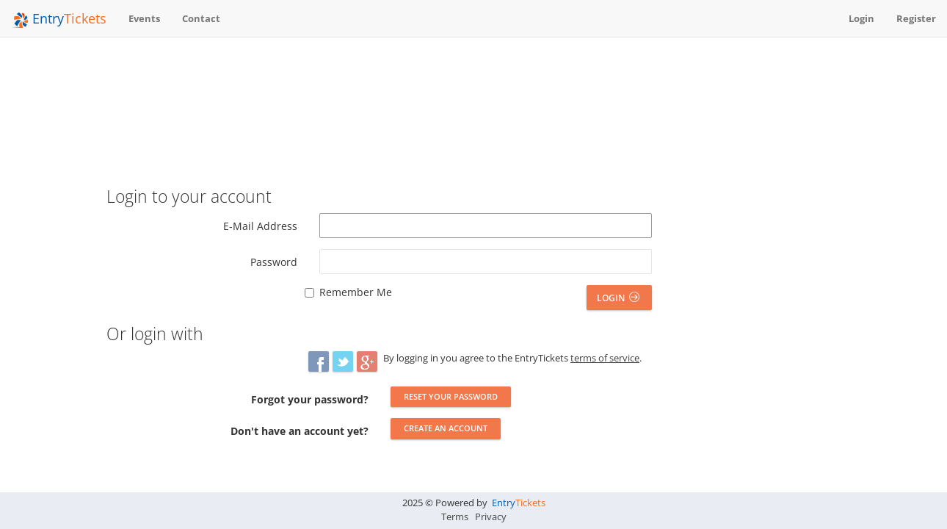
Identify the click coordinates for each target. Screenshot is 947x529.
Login (618, 298)
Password (273, 262)
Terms (454, 516)
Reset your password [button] (451, 396)
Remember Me (355, 292)
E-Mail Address (260, 226)
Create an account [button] (445, 427)
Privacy (491, 516)
